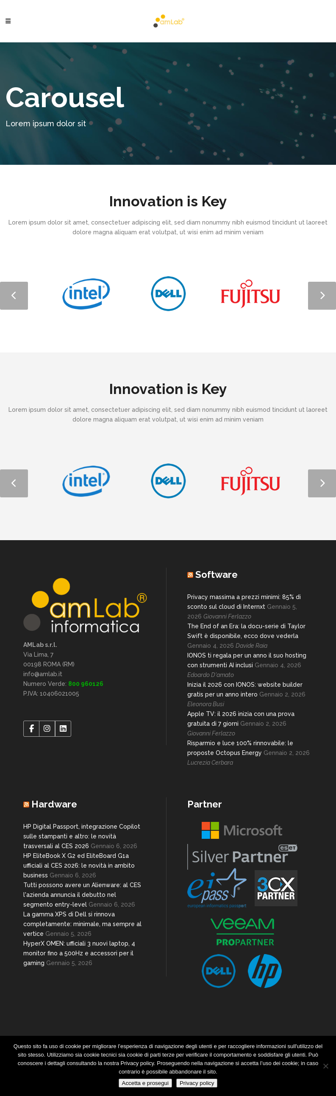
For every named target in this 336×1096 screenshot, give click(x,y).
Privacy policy (197, 1083)
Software (216, 574)
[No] (325, 1066)
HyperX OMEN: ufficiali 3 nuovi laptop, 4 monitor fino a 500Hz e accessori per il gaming (79, 953)
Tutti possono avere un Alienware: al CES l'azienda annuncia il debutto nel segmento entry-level (82, 895)
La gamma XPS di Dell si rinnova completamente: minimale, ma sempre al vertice (82, 924)
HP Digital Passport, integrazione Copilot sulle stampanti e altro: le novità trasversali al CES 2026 (81, 836)
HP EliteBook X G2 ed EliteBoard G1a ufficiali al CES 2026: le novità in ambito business (79, 865)
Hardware (54, 804)
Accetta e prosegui (145, 1083)
